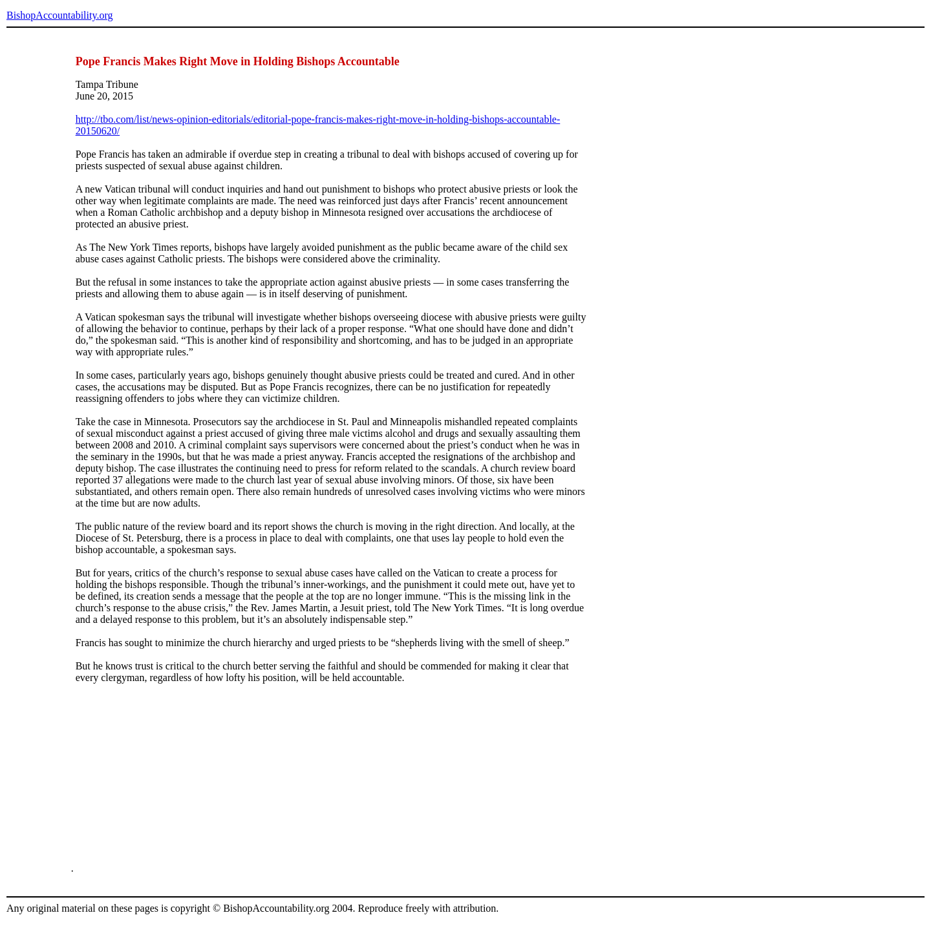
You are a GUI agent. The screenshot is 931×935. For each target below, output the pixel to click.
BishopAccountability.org (59, 15)
